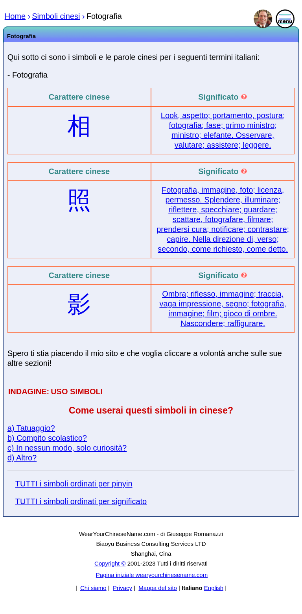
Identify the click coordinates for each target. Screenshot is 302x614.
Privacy (122, 587)
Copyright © (109, 563)
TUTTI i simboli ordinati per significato (81, 501)
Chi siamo (93, 587)
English (213, 587)
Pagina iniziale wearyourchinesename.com (152, 574)
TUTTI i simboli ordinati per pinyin (74, 483)
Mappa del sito (157, 587)
